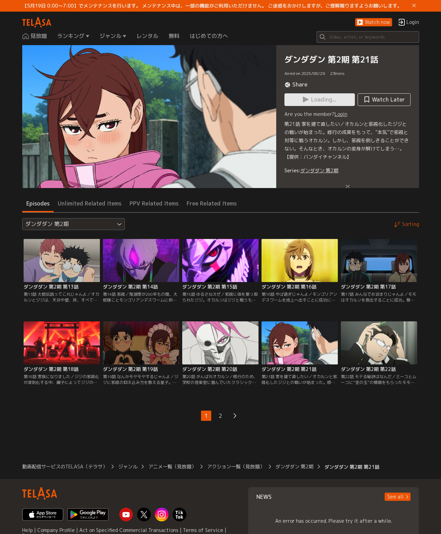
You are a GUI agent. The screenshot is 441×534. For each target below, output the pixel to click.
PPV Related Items (154, 203)
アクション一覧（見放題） (236, 466)
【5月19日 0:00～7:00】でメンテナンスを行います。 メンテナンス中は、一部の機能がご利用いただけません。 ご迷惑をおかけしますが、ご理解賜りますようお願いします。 (212, 6)
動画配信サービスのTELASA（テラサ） (64, 466)
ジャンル (127, 466)
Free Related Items (212, 203)
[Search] (368, 37)
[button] (373, 22)
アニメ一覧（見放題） (172, 466)
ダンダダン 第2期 (319, 170)
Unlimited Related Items (89, 203)
